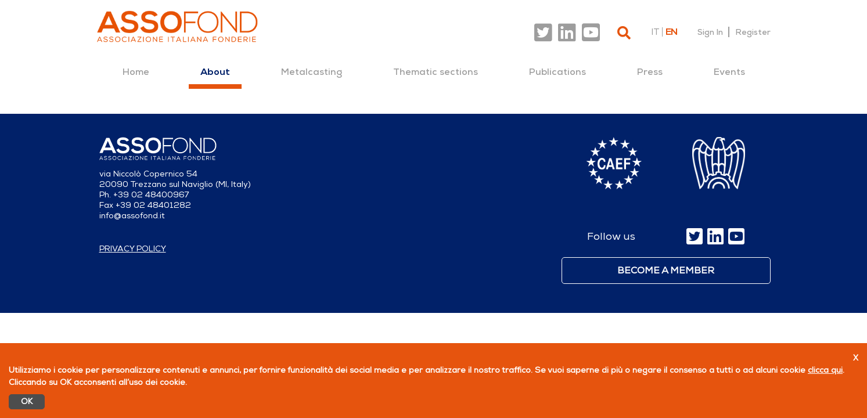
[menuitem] (136, 72)
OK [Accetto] (27, 401)
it (655, 32)
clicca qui (825, 370)
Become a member (665, 270)
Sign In (710, 32)
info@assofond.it (132, 216)
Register (753, 32)
